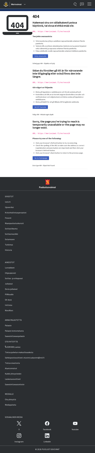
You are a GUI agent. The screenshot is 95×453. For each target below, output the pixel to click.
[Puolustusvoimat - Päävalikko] (18, 4)
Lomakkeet (10, 267)
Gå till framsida (40, 107)
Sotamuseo (10, 239)
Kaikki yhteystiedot (13, 373)
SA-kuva (8, 299)
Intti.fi (8, 202)
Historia (8, 250)
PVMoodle (9, 294)
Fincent (8, 218)
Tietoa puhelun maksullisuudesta (19, 352)
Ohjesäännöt (10, 273)
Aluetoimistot (11, 368)
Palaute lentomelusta (14, 331)
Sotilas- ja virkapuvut (14, 278)
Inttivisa (8, 305)
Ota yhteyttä (10, 399)
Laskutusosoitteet (13, 379)
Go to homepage (41, 158)
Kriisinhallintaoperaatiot (15, 212)
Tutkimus (9, 244)
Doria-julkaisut (11, 289)
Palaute (8, 325)
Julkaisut (9, 283)
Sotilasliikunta (11, 228)
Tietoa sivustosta (12, 363)
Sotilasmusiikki (11, 234)
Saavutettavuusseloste (14, 384)
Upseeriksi (9, 207)
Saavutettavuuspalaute (15, 336)
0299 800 (9, 347)
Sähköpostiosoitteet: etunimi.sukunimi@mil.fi (24, 357)
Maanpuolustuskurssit (14, 223)
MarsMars (9, 310)
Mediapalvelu (10, 405)
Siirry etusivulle (40, 56)
